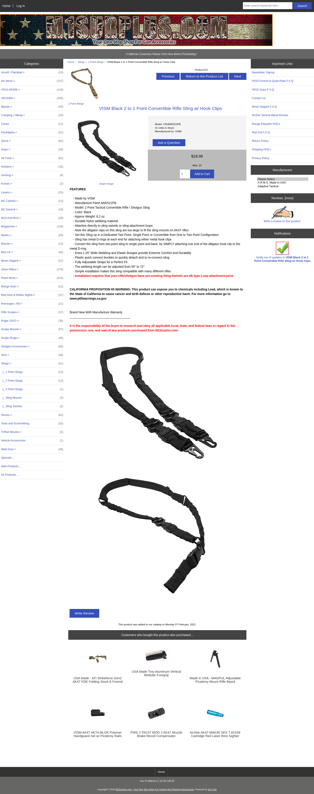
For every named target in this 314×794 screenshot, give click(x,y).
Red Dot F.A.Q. (261, 132)
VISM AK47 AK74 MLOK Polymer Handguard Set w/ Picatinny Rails (98, 734)
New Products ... (11, 466)
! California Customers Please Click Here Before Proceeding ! (161, 54)
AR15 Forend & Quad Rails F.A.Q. (273, 80)
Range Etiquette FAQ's (266, 123)
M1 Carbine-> (32, 201)
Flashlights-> (32, 132)
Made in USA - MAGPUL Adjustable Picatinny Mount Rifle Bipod (215, 679)
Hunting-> (32, 175)
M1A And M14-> (32, 218)
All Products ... (10, 474)
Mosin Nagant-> (32, 260)
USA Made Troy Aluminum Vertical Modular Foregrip (156, 673)
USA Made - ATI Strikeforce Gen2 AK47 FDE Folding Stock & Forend (98, 679)
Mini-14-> (32, 252)
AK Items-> (32, 81)
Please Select (282, 179)
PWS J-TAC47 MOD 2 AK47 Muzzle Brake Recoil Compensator (156, 734)
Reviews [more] (282, 198)
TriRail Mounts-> (32, 432)
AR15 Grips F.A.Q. (263, 89)
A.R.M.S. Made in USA (282, 182)
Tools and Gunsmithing (32, 423)
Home (6, 6)
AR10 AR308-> (32, 89)
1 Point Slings (96, 61)
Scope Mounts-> (32, 329)
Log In (20, 6)
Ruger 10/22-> (32, 320)
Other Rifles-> (32, 269)
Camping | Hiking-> (32, 115)
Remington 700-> (32, 303)
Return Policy (260, 140)
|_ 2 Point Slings (32, 380)
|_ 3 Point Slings (32, 389)
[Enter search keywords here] (267, 5)
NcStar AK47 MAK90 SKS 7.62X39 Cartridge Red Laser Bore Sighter (215, 734)
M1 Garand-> (32, 209)
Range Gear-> (32, 286)
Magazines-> (32, 226)
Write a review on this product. (282, 214)
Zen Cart (212, 789)
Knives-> (32, 183)
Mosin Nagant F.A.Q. (265, 106)
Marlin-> (32, 235)
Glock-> (32, 141)
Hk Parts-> (32, 158)
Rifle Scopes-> (32, 312)
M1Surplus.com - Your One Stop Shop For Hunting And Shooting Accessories (155, 789)
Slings (81, 61)
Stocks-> (32, 415)
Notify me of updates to (282, 252)
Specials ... (8, 457)
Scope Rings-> (32, 338)
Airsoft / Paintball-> (32, 72)
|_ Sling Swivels (32, 406)
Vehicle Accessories (32, 440)
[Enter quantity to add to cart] (185, 174)
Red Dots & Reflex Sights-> (32, 295)
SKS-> (32, 355)
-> (32, 363)
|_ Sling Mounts (32, 398)
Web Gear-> (32, 449)
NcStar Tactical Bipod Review (270, 115)
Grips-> (32, 149)
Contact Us (259, 98)
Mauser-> (32, 243)
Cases (32, 124)
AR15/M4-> (32, 98)
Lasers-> (32, 192)
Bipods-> (32, 106)
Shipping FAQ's (261, 149)
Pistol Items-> (32, 278)
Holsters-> (32, 166)
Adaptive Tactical (282, 186)
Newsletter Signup (263, 72)
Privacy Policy (260, 158)
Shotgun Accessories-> (32, 346)
